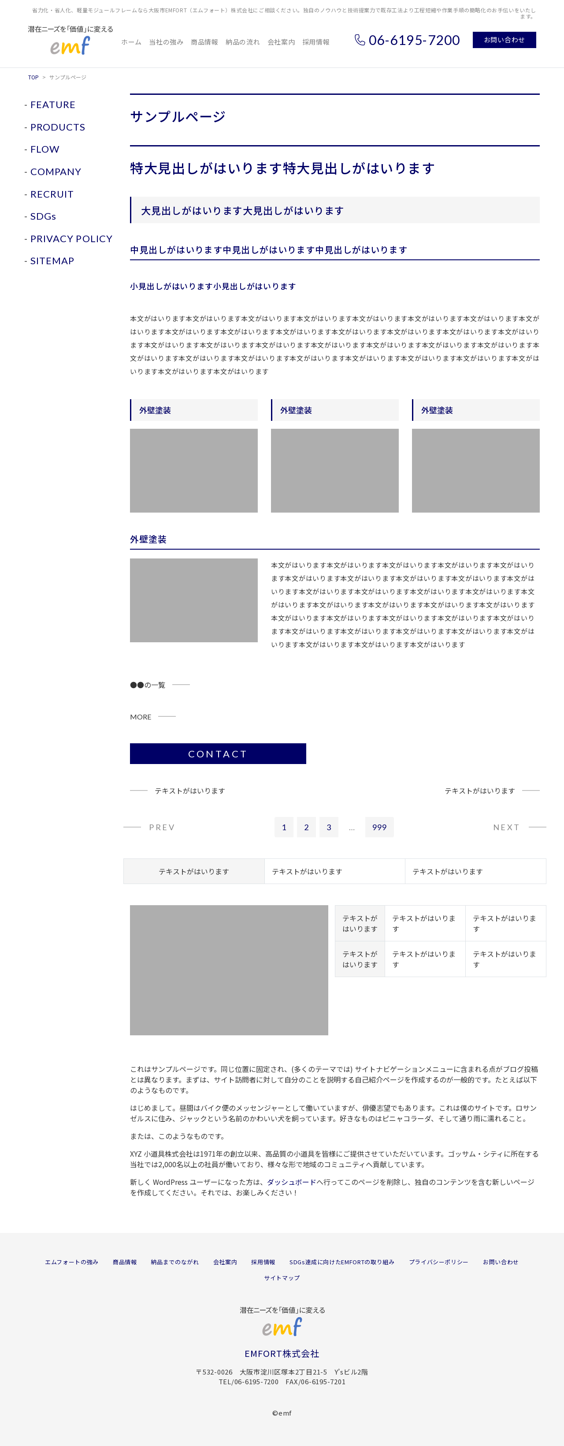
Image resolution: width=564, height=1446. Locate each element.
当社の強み (166, 41)
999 (379, 827)
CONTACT (218, 754)
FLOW (44, 149)
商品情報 (205, 41)
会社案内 (281, 41)
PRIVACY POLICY (71, 238)
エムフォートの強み (72, 1262)
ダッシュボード (291, 1181)
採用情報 (316, 41)
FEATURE (53, 104)
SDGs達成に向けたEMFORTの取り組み (342, 1262)
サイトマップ (282, 1278)
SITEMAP (52, 260)
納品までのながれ (175, 1262)
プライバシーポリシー (439, 1262)
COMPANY (56, 171)
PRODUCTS (58, 127)
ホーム (131, 41)
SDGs (43, 216)
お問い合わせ (505, 39)
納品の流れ (243, 41)
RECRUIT (52, 194)
